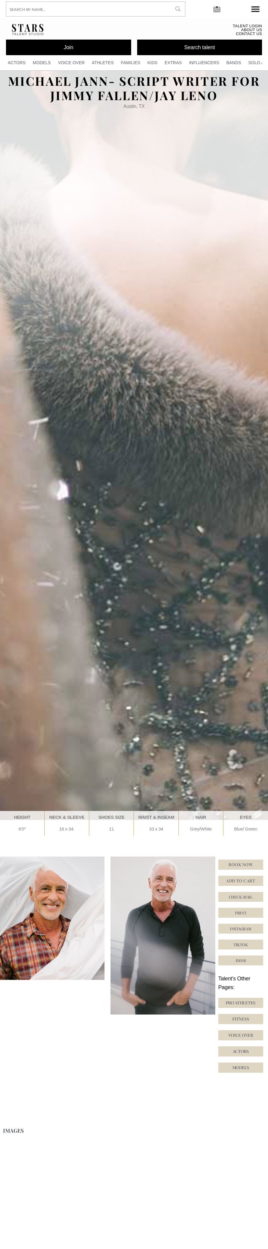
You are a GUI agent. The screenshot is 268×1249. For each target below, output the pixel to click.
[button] (240, 944)
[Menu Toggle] (255, 8)
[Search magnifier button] (178, 9)
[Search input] (89, 8)
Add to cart (240, 881)
